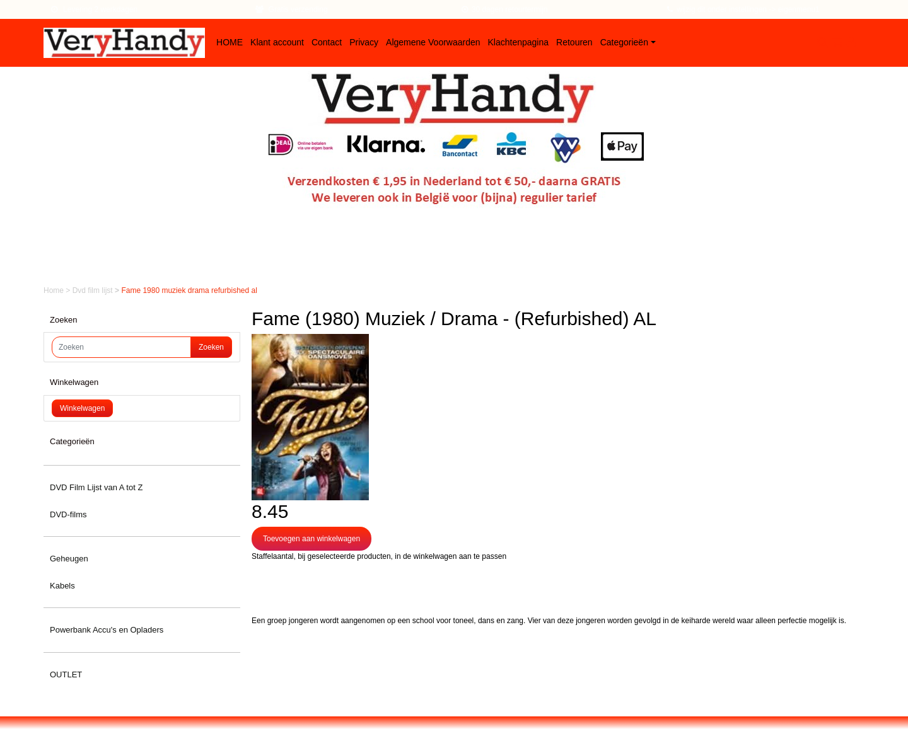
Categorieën (624, 42)
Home (55, 290)
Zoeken (211, 347)
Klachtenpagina (518, 42)
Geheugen (69, 558)
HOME (229, 42)
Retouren (574, 42)
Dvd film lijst (94, 290)
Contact (326, 42)
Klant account (277, 42)
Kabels (62, 585)
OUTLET (66, 674)
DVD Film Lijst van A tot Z (96, 487)
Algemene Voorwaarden (433, 42)
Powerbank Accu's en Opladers (106, 629)
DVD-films (68, 514)
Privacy (363, 42)
